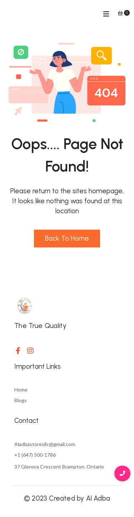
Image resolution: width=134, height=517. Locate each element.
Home (21, 390)
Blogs (20, 400)
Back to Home (67, 238)
